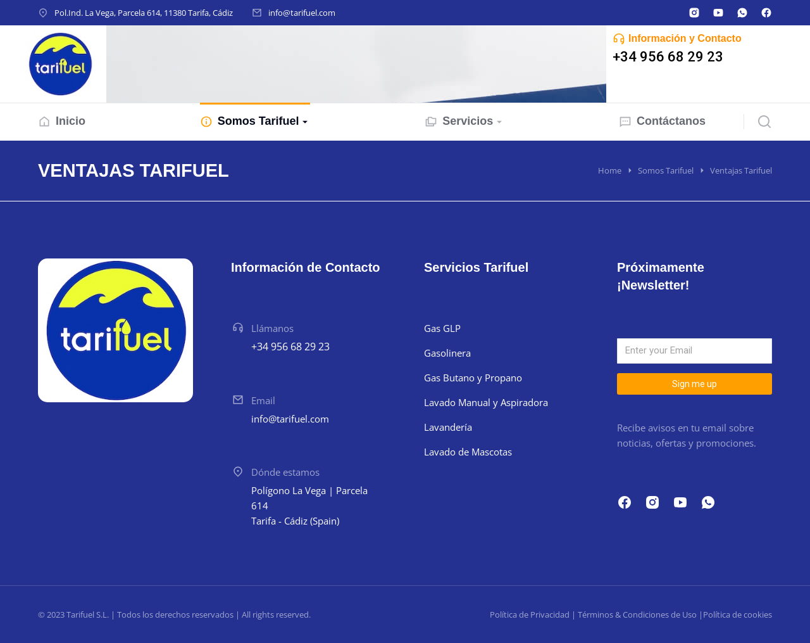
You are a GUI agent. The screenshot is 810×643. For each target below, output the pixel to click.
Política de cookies (737, 614)
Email (263, 400)
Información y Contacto (685, 38)
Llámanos (272, 328)
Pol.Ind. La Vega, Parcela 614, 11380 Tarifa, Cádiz (143, 12)
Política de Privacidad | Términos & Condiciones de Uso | (596, 614)
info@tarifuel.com (301, 12)
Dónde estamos (285, 472)
